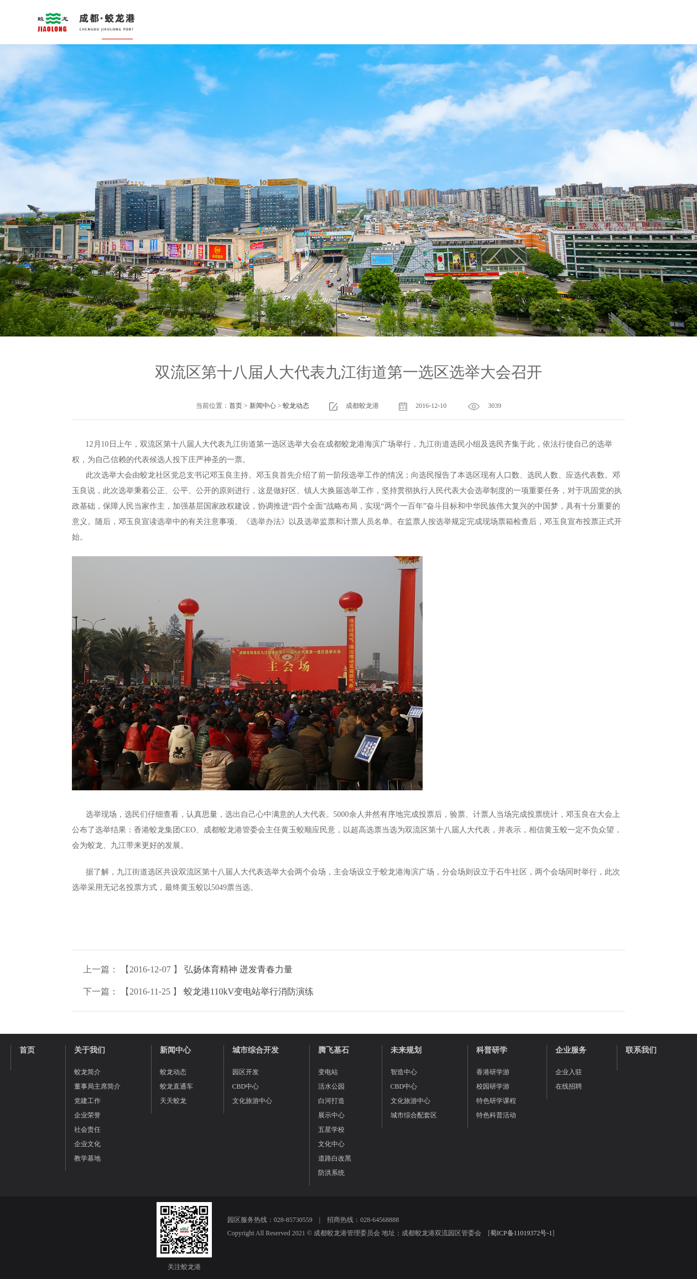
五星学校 (331, 1129)
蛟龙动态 (296, 406)
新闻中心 (262, 406)
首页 (235, 406)
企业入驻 (568, 1072)
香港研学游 (492, 1072)
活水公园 (331, 1086)
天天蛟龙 (173, 1101)
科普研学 (491, 1050)
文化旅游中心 (252, 1101)
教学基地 (87, 1158)
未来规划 (406, 1050)
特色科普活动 (496, 1115)
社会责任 (87, 1129)
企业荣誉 (87, 1115)
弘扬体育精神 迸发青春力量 (238, 969)
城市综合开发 (255, 1050)
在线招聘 (568, 1086)
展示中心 (331, 1115)
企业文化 (87, 1144)
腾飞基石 (333, 1050)
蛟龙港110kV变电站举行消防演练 (249, 991)
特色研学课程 (496, 1101)
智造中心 (404, 1072)
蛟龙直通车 (176, 1086)
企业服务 (570, 1050)
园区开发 (245, 1072)
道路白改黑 (334, 1158)
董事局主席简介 (97, 1086)
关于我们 (89, 1050)
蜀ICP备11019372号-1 (521, 1233)
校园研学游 (492, 1086)
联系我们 (641, 1050)
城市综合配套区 (414, 1115)
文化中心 (331, 1144)
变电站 (328, 1072)
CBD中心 (245, 1086)
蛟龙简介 (87, 1072)
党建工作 (87, 1101)
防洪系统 (331, 1173)
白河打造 (331, 1101)
